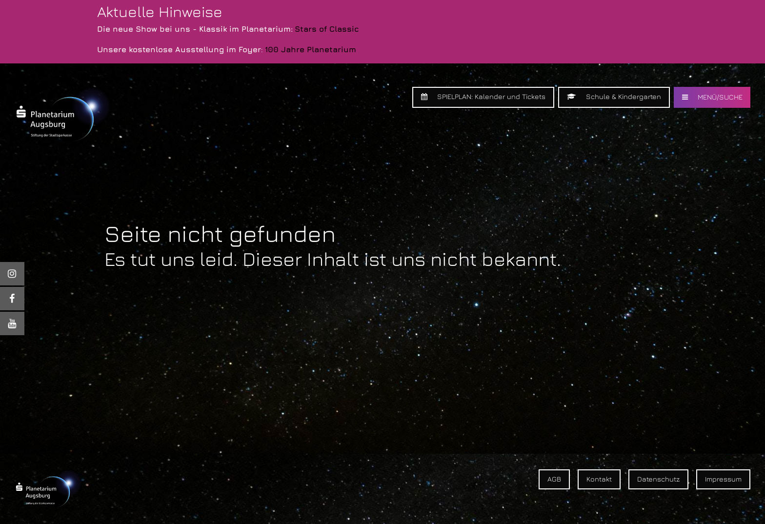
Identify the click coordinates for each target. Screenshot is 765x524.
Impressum (723, 479)
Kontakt (599, 479)
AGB (554, 479)
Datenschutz (658, 479)
